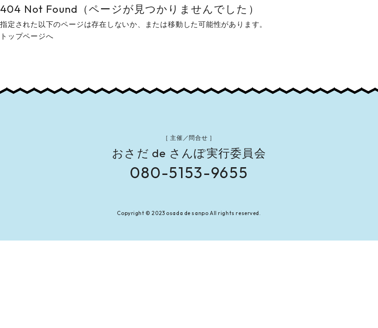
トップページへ (26, 36)
